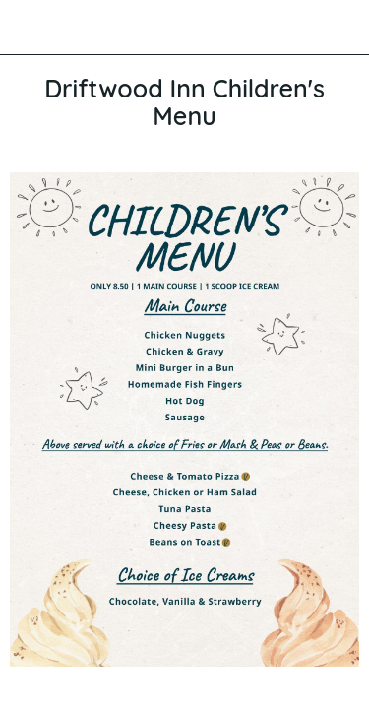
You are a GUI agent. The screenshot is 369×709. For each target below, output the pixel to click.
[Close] (27, 27)
